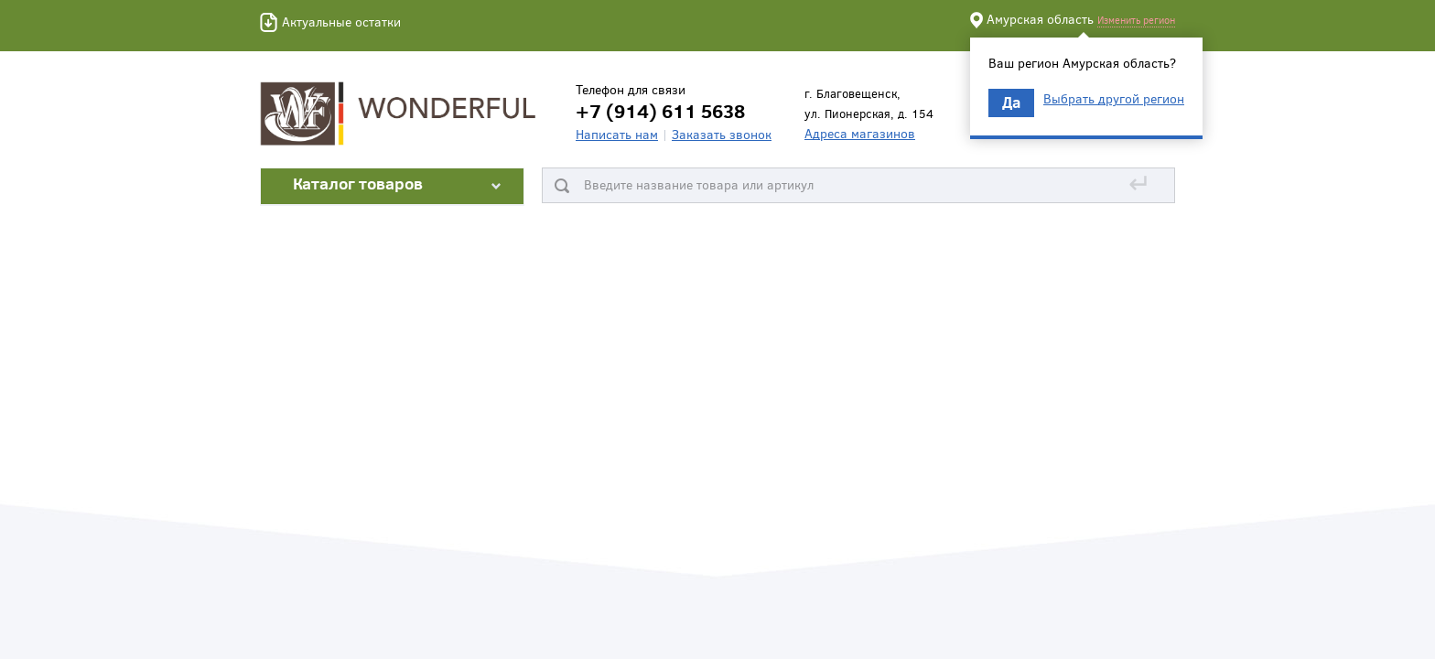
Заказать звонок (721, 134)
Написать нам (617, 134)
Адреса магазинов (859, 133)
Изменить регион (1136, 20)
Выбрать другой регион (1113, 99)
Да (1011, 102)
